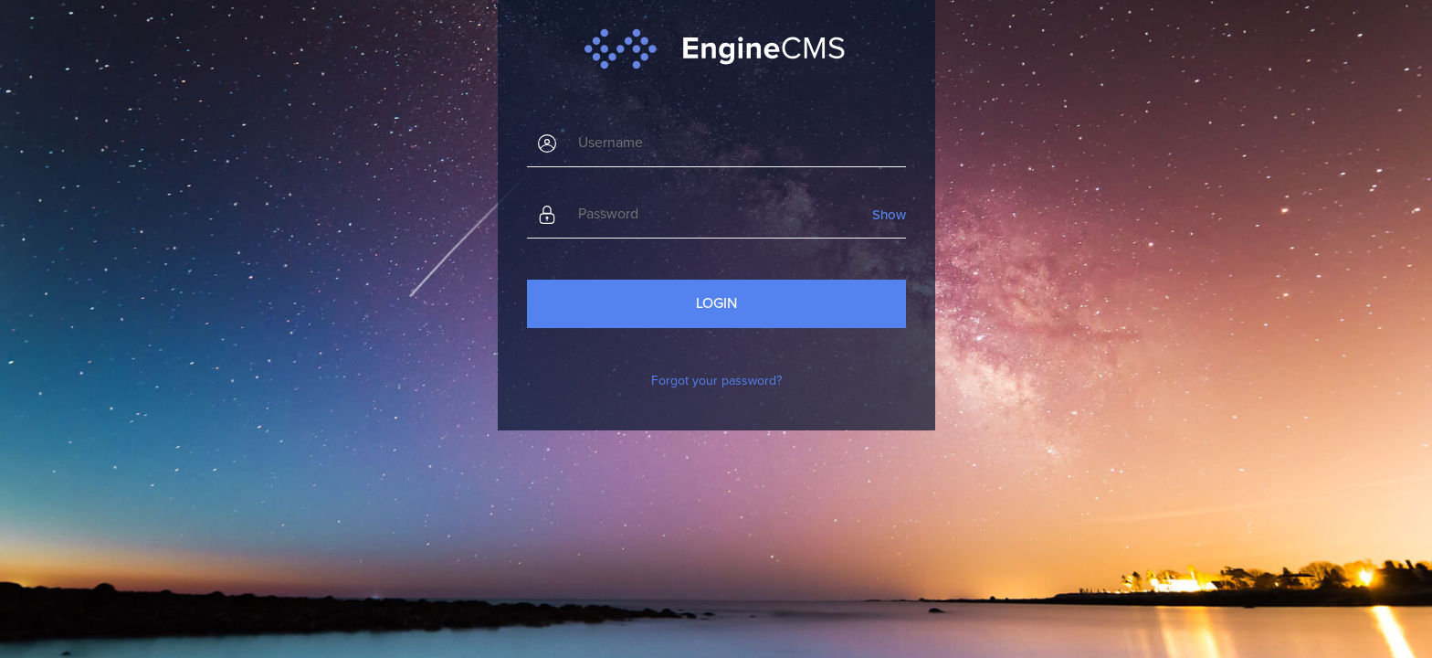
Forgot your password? (716, 380)
